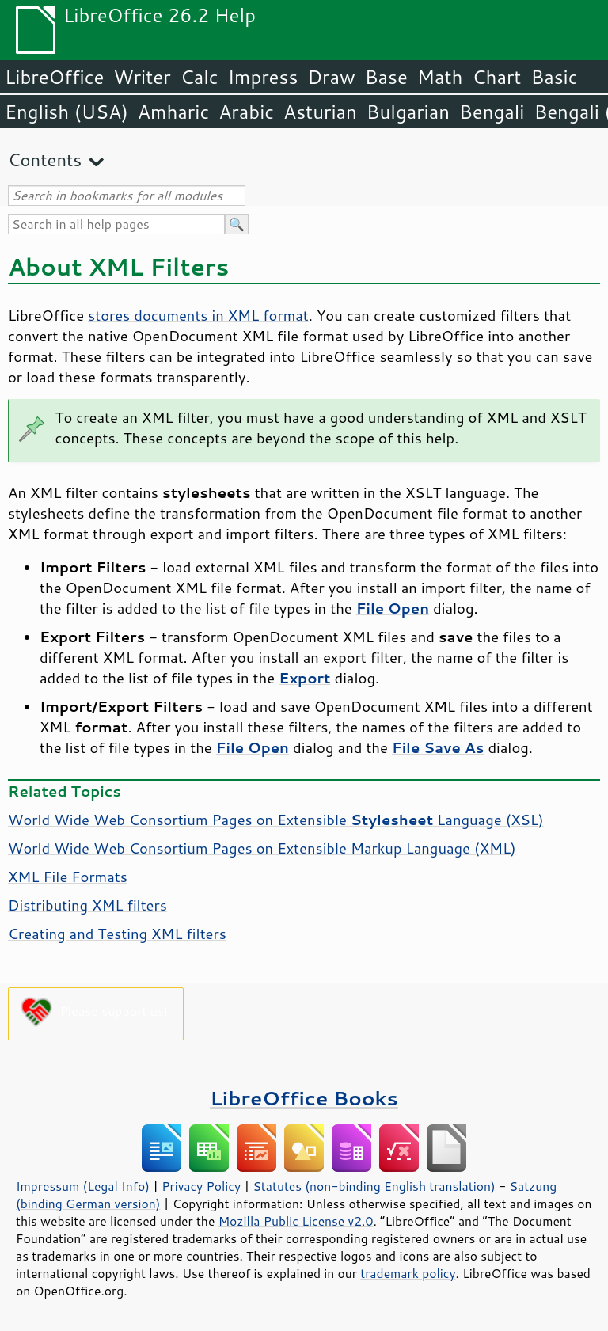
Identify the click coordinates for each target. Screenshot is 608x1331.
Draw (331, 76)
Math (440, 76)
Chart (496, 76)
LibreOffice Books (304, 1098)
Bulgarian (408, 111)
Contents (45, 159)
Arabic (246, 111)
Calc (199, 76)
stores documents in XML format (198, 315)
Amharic (173, 111)
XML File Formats (67, 876)
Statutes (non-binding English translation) (374, 1186)
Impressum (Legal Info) (83, 1186)
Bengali (491, 111)
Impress (263, 76)
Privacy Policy (201, 1186)
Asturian (320, 111)
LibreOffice (54, 76)
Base (386, 76)
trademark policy (407, 1273)
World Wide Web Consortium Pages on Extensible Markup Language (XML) (262, 848)
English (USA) (66, 111)
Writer (141, 76)
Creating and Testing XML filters (117, 933)
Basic (553, 76)
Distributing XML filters (87, 905)
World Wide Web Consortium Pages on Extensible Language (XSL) (276, 819)
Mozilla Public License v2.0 (296, 1221)
